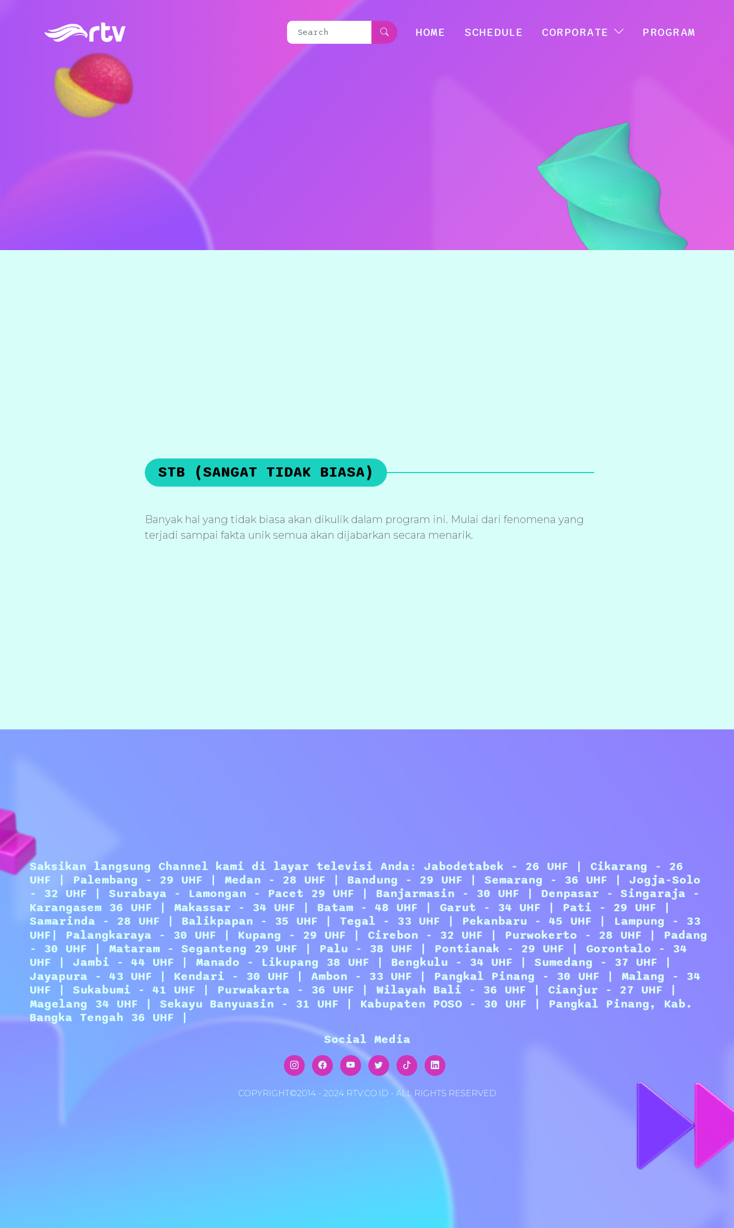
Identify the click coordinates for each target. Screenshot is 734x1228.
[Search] (329, 32)
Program (668, 32)
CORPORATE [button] (575, 32)
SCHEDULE (493, 32)
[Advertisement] (367, 328)
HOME (430, 32)
